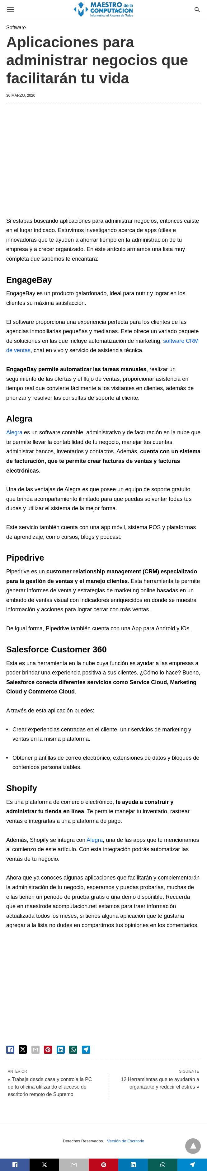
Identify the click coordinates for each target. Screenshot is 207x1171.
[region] (103, 161)
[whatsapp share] (73, 1050)
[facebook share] (10, 1050)
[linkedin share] (61, 1050)
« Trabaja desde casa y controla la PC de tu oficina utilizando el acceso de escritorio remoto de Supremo (50, 1087)
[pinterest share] (48, 1050)
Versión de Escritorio (125, 1141)
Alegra (14, 432)
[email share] (35, 1050)
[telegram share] (86, 1050)
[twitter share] (23, 1049)
